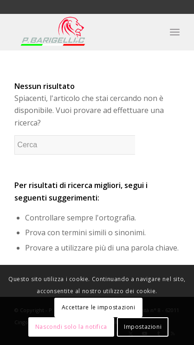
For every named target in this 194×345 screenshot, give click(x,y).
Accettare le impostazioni (99, 307)
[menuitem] (175, 32)
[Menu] (175, 32)
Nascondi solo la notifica (71, 327)
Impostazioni (143, 327)
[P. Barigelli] (80, 31)
